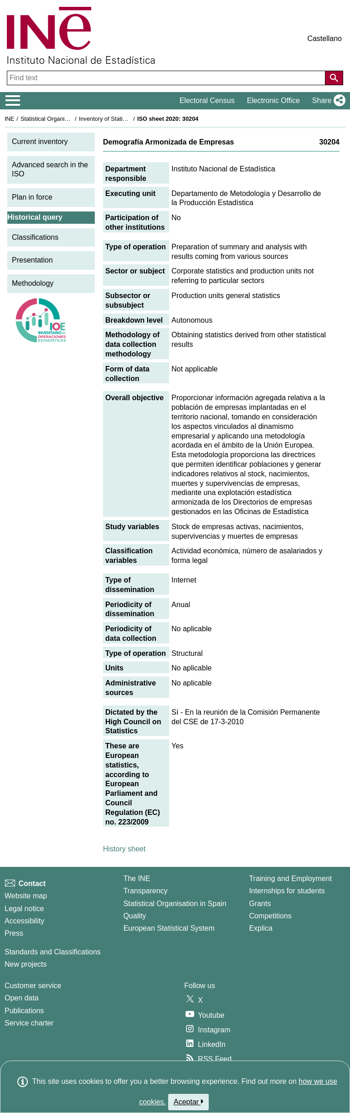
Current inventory (40, 141)
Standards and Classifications (53, 952)
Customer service (33, 985)
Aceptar (188, 1102)
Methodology (33, 283)
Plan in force (32, 197)
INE (9, 118)
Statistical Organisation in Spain (62, 118)
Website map (26, 896)
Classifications (35, 237)
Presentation (32, 260)
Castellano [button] (324, 38)
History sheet (124, 849)
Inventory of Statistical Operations (122, 118)
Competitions (270, 916)
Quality (135, 916)
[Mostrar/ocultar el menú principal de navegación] (13, 101)
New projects (25, 964)
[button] (327, 101)
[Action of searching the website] (334, 78)
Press (14, 933)
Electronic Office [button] (273, 100)
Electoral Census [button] (207, 100)
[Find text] (167, 78)
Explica (261, 928)
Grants (260, 903)
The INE (137, 878)
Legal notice (24, 908)
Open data (22, 998)
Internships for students (286, 891)
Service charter (29, 1023)
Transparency (146, 891)
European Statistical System (169, 928)
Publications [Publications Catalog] (24, 1011)
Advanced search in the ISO (50, 169)
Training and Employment (290, 878)
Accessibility (24, 921)
